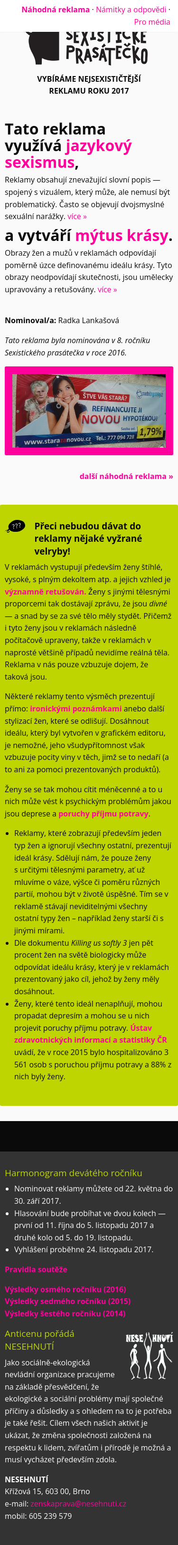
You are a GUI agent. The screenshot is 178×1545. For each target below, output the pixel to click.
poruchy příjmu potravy (103, 813)
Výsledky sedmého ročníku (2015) (68, 1301)
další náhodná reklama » (126, 476)
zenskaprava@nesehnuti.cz (78, 1503)
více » (77, 216)
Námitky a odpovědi (131, 9)
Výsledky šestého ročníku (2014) (65, 1313)
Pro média (152, 22)
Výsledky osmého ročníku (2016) (65, 1289)
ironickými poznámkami (76, 708)
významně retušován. (45, 591)
